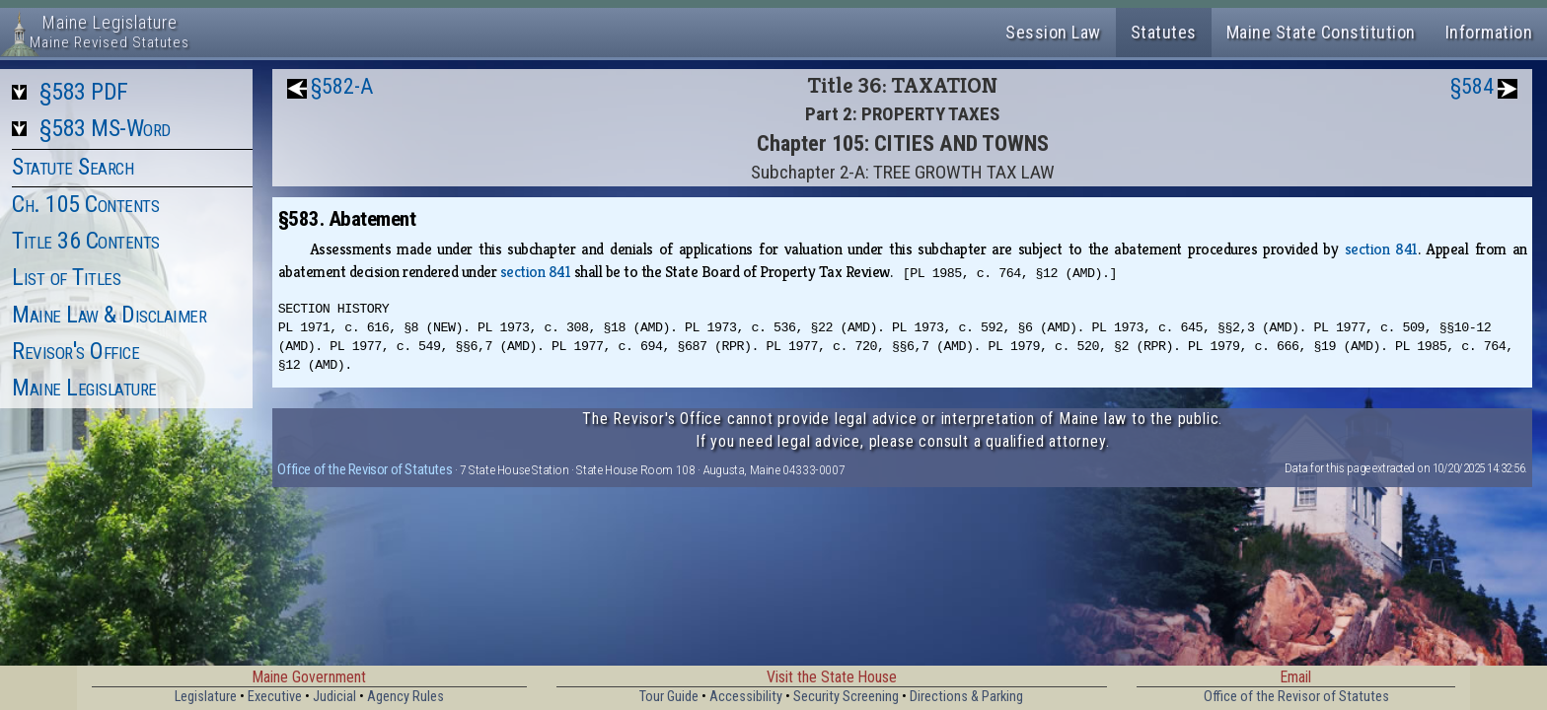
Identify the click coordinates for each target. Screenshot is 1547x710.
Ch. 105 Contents (85, 204)
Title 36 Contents (86, 240)
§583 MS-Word (105, 128)
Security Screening (846, 696)
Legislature (206, 696)
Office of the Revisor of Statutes (364, 469)
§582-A (342, 86)
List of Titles (66, 277)
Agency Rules (405, 696)
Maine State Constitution (1321, 32)
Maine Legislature (84, 387)
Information (1489, 32)
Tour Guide (669, 696)
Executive (275, 696)
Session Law (1053, 32)
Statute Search (72, 166)
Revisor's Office (75, 351)
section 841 (1381, 249)
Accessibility (745, 696)
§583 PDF (83, 92)
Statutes (1164, 32)
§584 (1472, 86)
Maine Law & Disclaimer (109, 314)
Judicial (334, 696)
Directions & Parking (966, 696)
